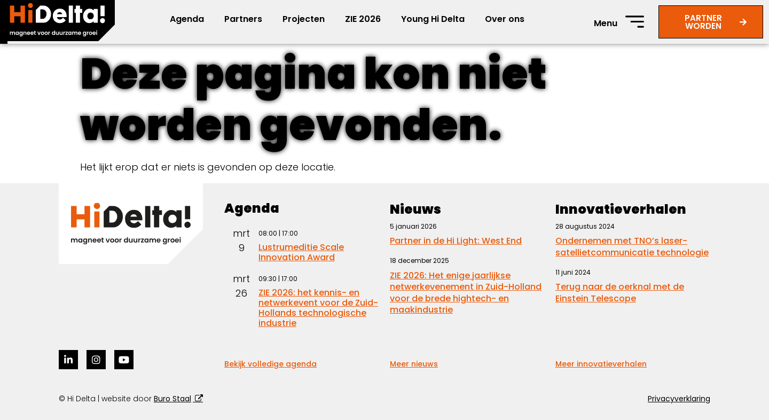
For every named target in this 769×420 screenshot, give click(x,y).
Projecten (304, 19)
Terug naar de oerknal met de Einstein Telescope (619, 293)
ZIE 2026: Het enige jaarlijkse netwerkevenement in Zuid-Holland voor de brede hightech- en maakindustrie (466, 292)
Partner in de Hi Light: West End (456, 241)
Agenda (187, 19)
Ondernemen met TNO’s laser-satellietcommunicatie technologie (632, 247)
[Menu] (634, 21)
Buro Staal (172, 398)
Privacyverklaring (679, 398)
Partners (243, 19)
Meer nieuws (414, 364)
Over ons (504, 19)
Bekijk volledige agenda (270, 364)
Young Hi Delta (433, 19)
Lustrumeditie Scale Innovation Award (301, 252)
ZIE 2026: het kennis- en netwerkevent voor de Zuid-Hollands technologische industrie (318, 308)
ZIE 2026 (363, 19)
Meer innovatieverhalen (601, 364)
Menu (605, 23)
